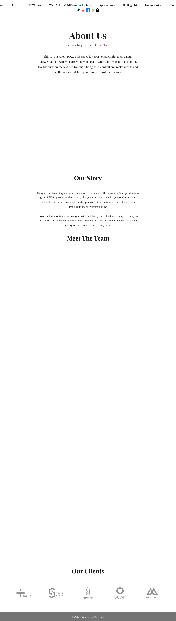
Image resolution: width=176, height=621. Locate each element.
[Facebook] (88, 10)
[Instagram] (83, 10)
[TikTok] (78, 10)
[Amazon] (92, 10)
